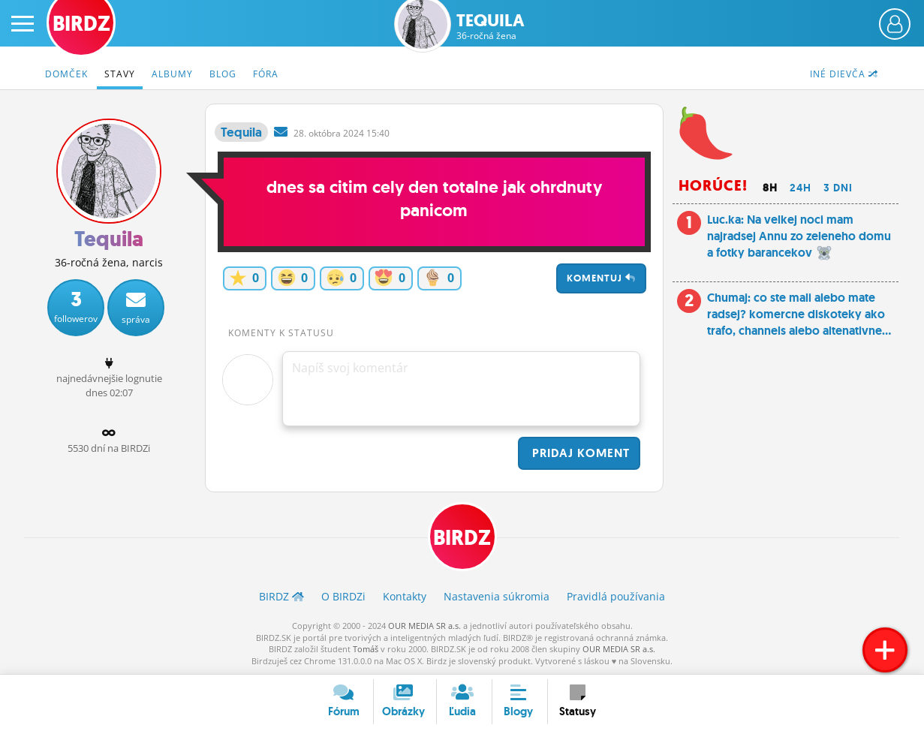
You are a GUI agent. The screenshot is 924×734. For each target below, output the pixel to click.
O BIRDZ (343, 596)
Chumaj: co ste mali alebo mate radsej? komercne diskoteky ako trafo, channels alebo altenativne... (799, 314)
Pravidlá (616, 596)
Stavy (119, 74)
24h (800, 187)
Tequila (490, 26)
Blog (222, 74)
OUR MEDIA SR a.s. (424, 625)
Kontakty (404, 596)
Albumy (172, 74)
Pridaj (579, 453)
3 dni (838, 187)
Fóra (265, 74)
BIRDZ (462, 538)
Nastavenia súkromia (496, 596)
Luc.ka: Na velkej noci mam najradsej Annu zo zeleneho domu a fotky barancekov (799, 236)
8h (770, 187)
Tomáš (365, 648)
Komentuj (601, 278)
